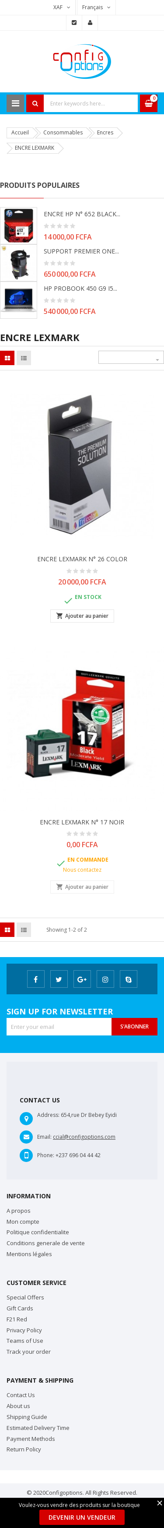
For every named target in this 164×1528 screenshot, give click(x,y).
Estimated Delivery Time (38, 1428)
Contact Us (21, 1395)
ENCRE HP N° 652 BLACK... (82, 214)
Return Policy (24, 1449)
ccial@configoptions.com (84, 1137)
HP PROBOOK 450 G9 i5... (80, 288)
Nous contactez (82, 869)
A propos (19, 1211)
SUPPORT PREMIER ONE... (81, 251)
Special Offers (25, 1297)
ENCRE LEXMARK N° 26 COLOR (82, 559)
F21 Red (17, 1319)
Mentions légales (29, 1254)
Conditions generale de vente (46, 1243)
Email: (44, 1137)
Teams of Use (25, 1341)
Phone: (45, 1155)
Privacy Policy (24, 1330)
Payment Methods (31, 1439)
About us (18, 1406)
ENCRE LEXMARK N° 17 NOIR (82, 822)
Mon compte (23, 1221)
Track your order (29, 1351)
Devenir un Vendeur (82, 1517)
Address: (48, 1115)
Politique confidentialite (38, 1232)
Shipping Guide (27, 1417)
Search (35, 103)
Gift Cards (20, 1308)
